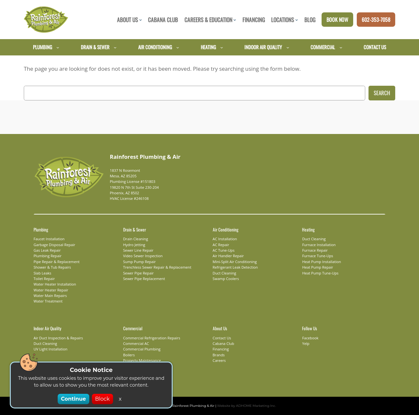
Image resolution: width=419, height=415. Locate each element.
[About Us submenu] (140, 19)
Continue (74, 399)
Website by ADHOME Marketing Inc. (242, 406)
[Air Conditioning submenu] (177, 47)
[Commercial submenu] (341, 47)
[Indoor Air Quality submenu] (287, 47)
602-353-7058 (376, 19)
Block (101, 399)
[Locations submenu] (296, 19)
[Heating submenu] (221, 47)
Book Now (337, 19)
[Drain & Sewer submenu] (115, 47)
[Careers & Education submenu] (234, 19)
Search (382, 93)
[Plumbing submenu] (57, 47)
